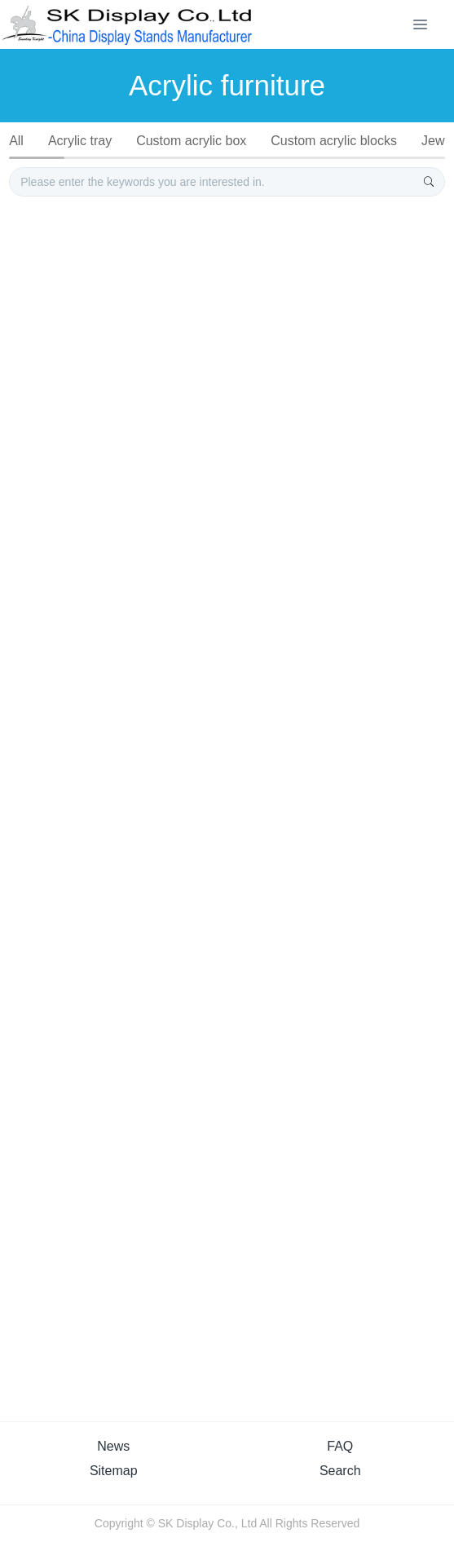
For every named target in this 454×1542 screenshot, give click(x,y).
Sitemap (114, 1471)
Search (340, 1471)
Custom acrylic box (191, 141)
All (16, 141)
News (113, 1446)
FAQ (340, 1446)
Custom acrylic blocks (334, 141)
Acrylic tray (80, 141)
